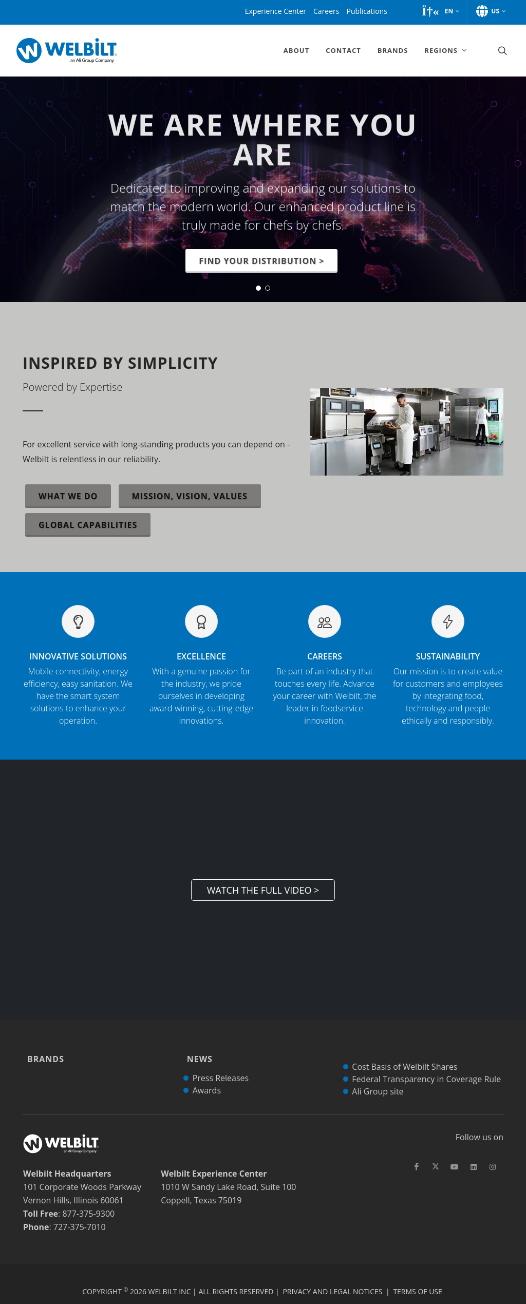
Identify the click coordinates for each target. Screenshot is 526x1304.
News (197, 1051)
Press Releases (221, 1064)
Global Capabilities (88, 525)
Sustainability (447, 689)
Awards (207, 1076)
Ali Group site (377, 1077)
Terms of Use (417, 1277)
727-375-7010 (79, 1212)
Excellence (201, 689)
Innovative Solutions (78, 689)
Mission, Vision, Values (190, 496)
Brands (43, 1051)
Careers (324, 689)
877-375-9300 (88, 1199)
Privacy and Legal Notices (332, 1277)
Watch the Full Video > (263, 890)
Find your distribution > (261, 261)
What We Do (68, 496)
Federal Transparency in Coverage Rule (426, 1065)
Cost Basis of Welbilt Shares (404, 1052)
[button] (440, 11)
